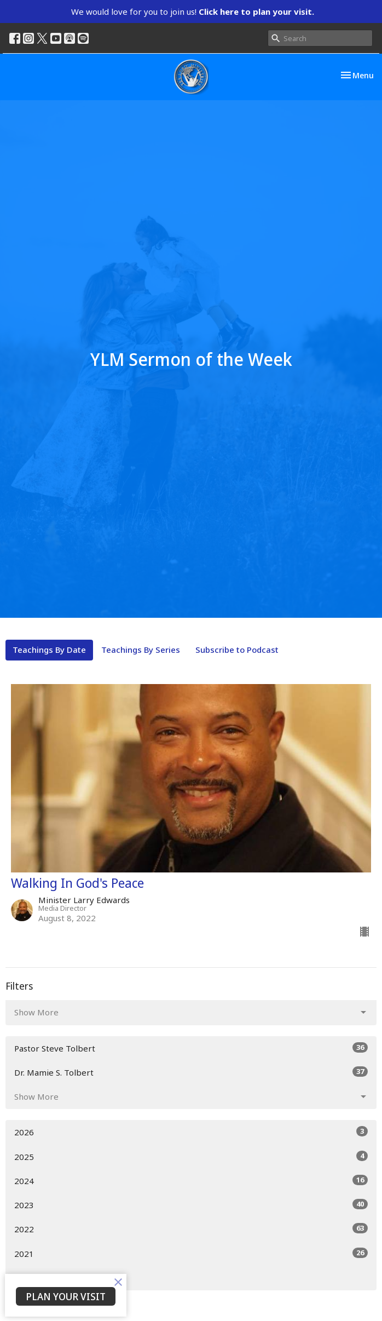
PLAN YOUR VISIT (66, 1296)
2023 (191, 1204)
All (19, 1277)
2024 (191, 1180)
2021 (191, 1253)
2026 (191, 1132)
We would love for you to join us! (192, 11)
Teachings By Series (140, 649)
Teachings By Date (49, 649)
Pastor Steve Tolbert (191, 1048)
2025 (191, 1156)
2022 (191, 1228)
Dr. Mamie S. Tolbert (191, 1072)
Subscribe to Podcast (237, 649)
